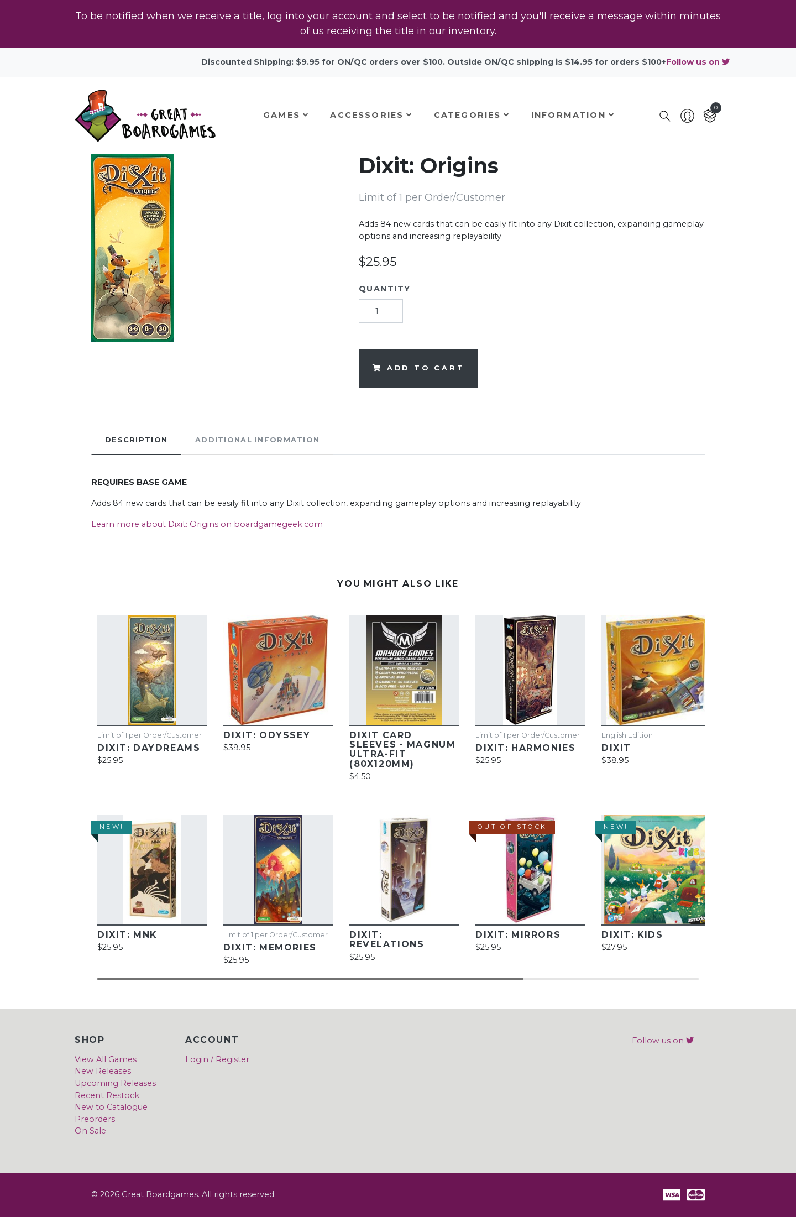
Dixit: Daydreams (148, 748)
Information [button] (573, 115)
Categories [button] (472, 115)
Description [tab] (136, 440)
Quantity (385, 289)
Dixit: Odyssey (266, 735)
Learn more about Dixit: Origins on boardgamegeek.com (207, 524)
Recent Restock (107, 1095)
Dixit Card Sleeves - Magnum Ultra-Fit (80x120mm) (402, 749)
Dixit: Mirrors (518, 934)
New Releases (103, 1071)
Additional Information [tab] (257, 440)
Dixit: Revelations (386, 939)
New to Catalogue (111, 1107)
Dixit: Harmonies (525, 748)
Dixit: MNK (127, 934)
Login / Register (217, 1059)
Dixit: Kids (632, 934)
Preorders (95, 1119)
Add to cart (418, 368)
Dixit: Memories (270, 947)
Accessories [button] (371, 115)
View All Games (106, 1059)
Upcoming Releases (115, 1083)
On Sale (90, 1131)
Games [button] (286, 115)
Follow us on (698, 62)
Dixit (616, 748)
